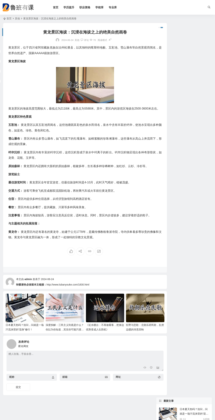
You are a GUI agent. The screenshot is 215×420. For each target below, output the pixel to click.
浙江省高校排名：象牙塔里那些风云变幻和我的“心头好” (194, 105)
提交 (18, 395)
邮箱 (60, 385)
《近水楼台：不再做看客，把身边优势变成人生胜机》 (194, 72)
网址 (109, 385)
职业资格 (88, 7)
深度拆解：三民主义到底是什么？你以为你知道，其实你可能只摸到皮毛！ (59, 338)
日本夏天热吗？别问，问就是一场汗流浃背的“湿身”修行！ (194, 39)
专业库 (116, 7)
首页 (59, 7)
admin (28, 290)
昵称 (11, 385)
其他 (17, 18)
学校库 (103, 7)
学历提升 (72, 7)
